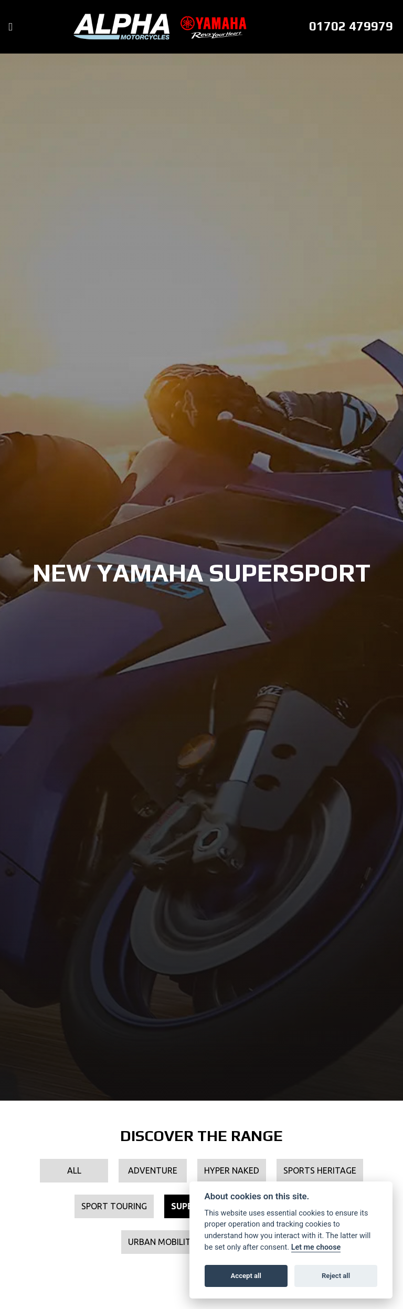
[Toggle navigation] (10, 27)
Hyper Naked (231, 1170)
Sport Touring (114, 1206)
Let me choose (316, 1247)
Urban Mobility (162, 1242)
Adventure (152, 1170)
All (74, 1170)
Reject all (336, 1276)
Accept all (246, 1276)
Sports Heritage (319, 1170)
